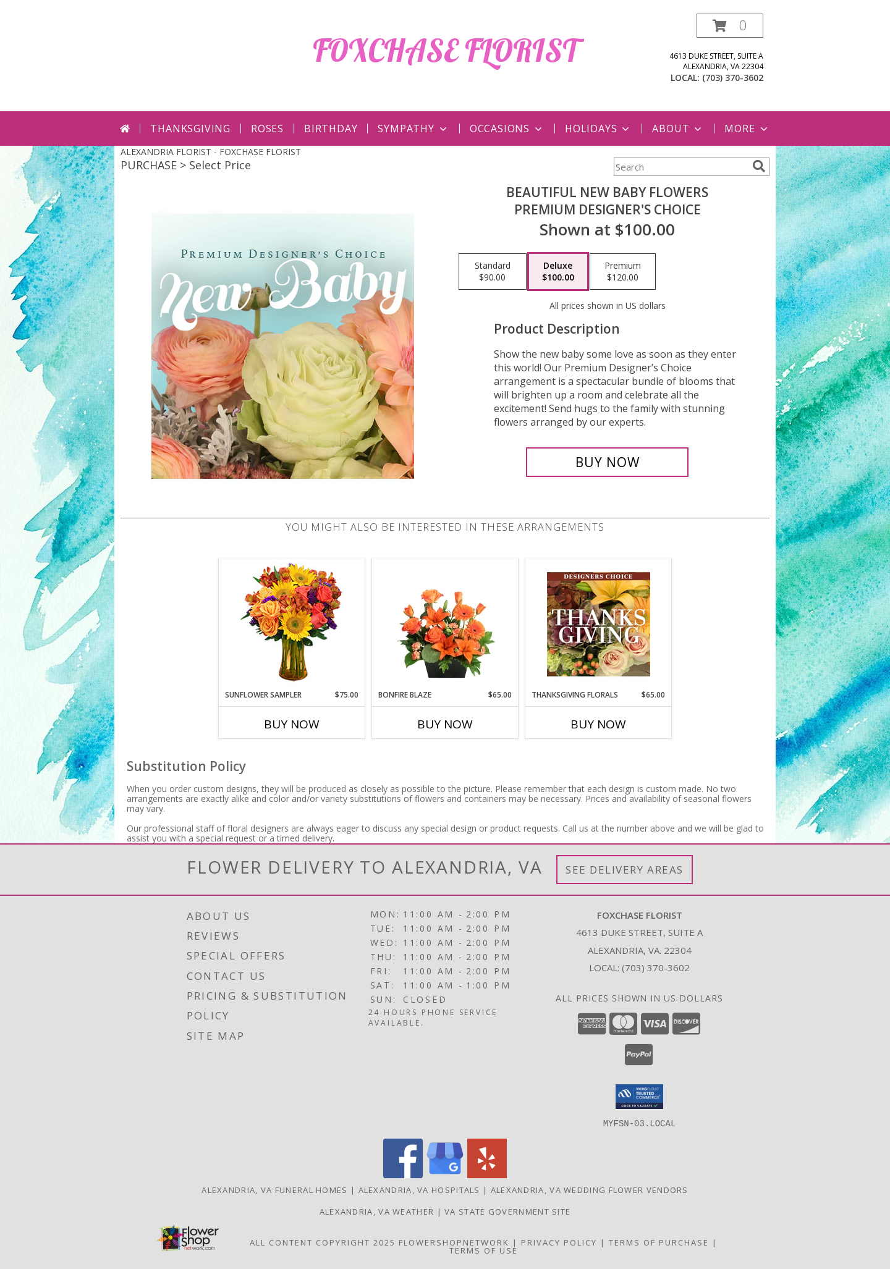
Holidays (598, 128)
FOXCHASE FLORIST (445, 50)
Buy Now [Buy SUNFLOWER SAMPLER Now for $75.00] (292, 724)
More (746, 128)
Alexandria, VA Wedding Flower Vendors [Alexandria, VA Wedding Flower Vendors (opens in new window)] (590, 1189)
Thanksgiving (190, 128)
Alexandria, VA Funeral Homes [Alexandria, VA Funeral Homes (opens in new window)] (274, 1189)
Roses (267, 128)
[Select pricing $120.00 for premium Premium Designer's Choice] (622, 272)
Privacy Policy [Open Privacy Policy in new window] (559, 1241)
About (678, 128)
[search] (759, 166)
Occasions (507, 128)
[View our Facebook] (403, 1174)
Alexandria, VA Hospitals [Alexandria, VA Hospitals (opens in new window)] (419, 1189)
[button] (730, 26)
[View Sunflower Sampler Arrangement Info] (292, 624)
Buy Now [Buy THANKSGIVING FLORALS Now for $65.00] (598, 724)
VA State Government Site (507, 1210)
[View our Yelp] (487, 1174)
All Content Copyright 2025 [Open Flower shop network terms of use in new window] (323, 1241)
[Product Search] (680, 166)
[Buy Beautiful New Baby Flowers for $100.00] (607, 462)
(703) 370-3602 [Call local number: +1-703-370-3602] (732, 77)
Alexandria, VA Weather (377, 1210)
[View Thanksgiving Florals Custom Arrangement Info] (598, 624)
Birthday (330, 128)
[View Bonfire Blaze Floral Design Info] (445, 624)
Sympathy (413, 128)
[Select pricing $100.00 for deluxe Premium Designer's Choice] (558, 272)
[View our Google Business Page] (445, 1174)
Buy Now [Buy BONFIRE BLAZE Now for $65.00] (445, 724)
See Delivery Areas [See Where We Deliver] (625, 869)
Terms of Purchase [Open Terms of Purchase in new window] (659, 1241)
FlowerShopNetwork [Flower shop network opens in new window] (454, 1241)
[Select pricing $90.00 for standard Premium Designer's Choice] (492, 272)
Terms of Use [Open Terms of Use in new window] (483, 1249)
